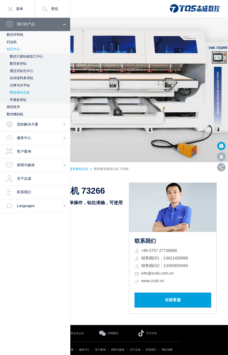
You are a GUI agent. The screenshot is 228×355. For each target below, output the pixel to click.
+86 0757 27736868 (176, 241)
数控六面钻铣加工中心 (26, 56)
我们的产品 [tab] (26, 24)
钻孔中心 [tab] (13, 49)
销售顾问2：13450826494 (181, 256)
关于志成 (24, 178)
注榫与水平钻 (20, 85)
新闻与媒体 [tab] (26, 165)
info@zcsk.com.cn (174, 263)
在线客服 (181, 290)
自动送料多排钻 (21, 78)
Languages (26, 206)
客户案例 (24, 151)
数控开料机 (15, 34)
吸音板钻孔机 (20, 92)
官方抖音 (151, 323)
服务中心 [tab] (24, 138)
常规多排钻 (18, 100)
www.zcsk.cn (169, 271)
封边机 (12, 42)
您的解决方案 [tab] (27, 124)
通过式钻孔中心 (21, 71)
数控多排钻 (18, 63)
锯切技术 (13, 107)
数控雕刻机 (15, 114)
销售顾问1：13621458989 (181, 248)
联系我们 (24, 192)
